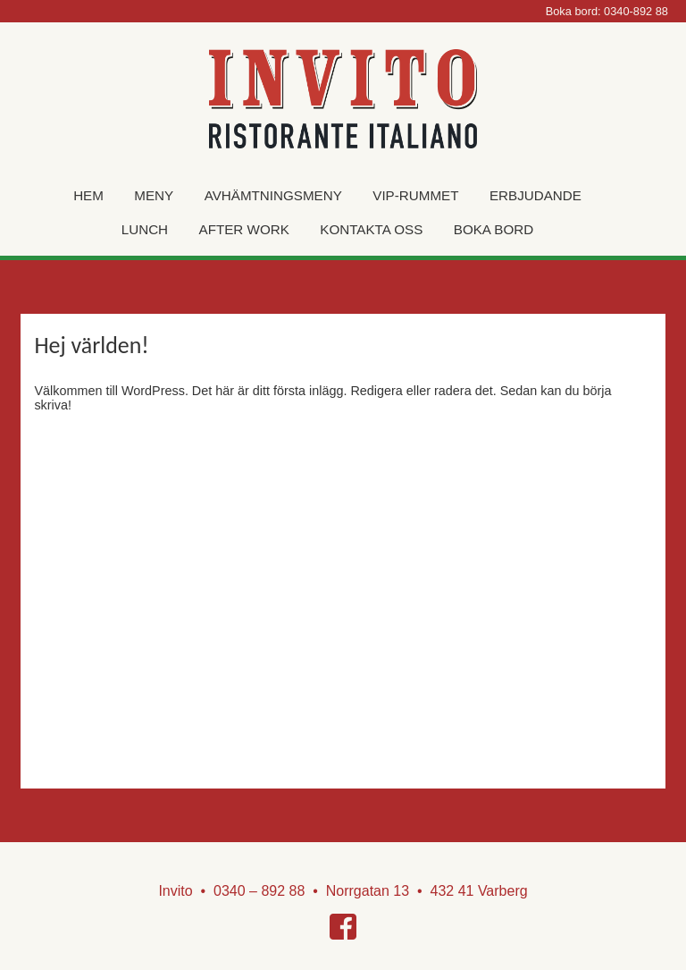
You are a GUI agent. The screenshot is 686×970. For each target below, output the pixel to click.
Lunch (144, 229)
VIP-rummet (415, 195)
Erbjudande (535, 195)
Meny (153, 195)
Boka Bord (493, 229)
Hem (88, 195)
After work (244, 229)
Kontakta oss (371, 229)
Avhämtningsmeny (273, 195)
